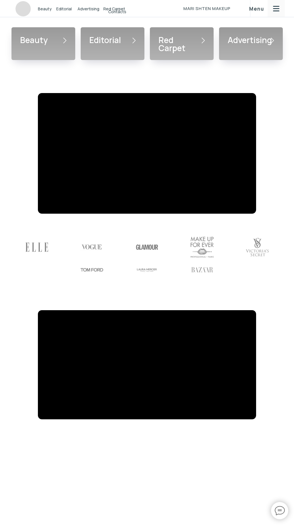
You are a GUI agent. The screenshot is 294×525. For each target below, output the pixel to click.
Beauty (45, 8)
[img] (23, 8)
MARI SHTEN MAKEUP (207, 8)
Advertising (88, 8)
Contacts (117, 11)
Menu (256, 8)
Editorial (64, 8)
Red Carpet (171, 43)
